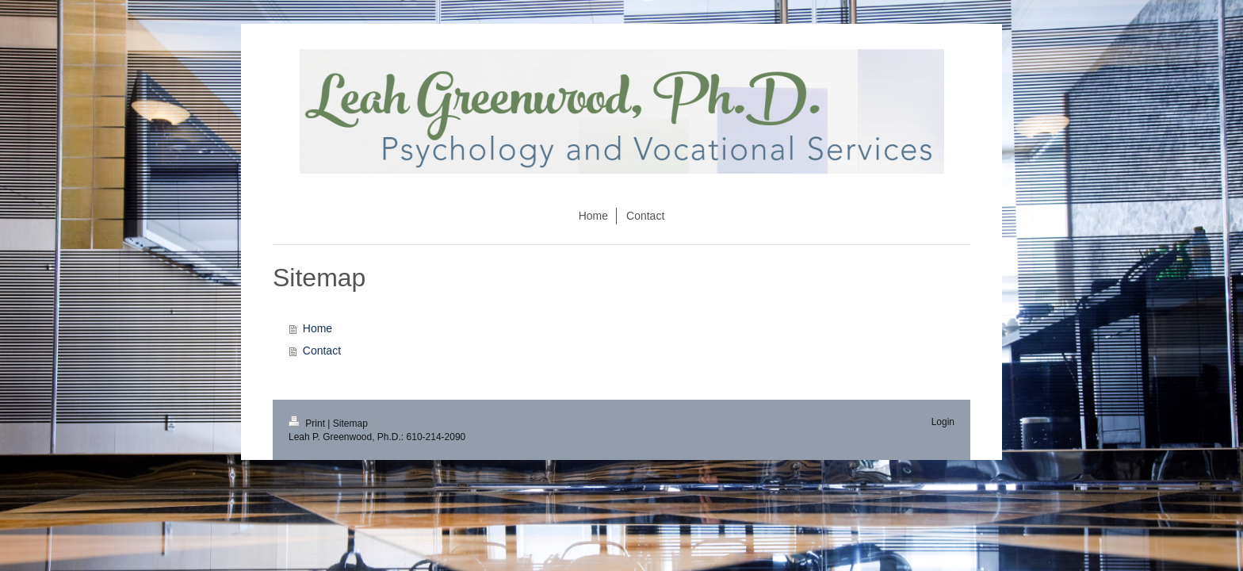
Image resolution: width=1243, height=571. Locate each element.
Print (308, 423)
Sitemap (350, 423)
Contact (322, 350)
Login (942, 421)
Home (317, 328)
